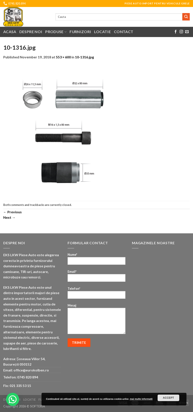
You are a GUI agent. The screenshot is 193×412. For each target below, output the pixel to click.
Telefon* (96, 294)
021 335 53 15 (20, 385)
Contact (123, 31)
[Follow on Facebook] (175, 32)
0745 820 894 (27, 377)
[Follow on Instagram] (181, 32)
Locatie (102, 31)
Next (9, 217)
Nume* (96, 260)
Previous (12, 212)
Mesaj (96, 320)
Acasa (9, 31)
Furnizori (80, 31)
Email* (96, 277)
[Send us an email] (187, 32)
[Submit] (186, 16)
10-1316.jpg (84, 57)
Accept (168, 397)
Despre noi (30, 31)
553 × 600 (63, 57)
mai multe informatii (141, 399)
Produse (56, 31)
